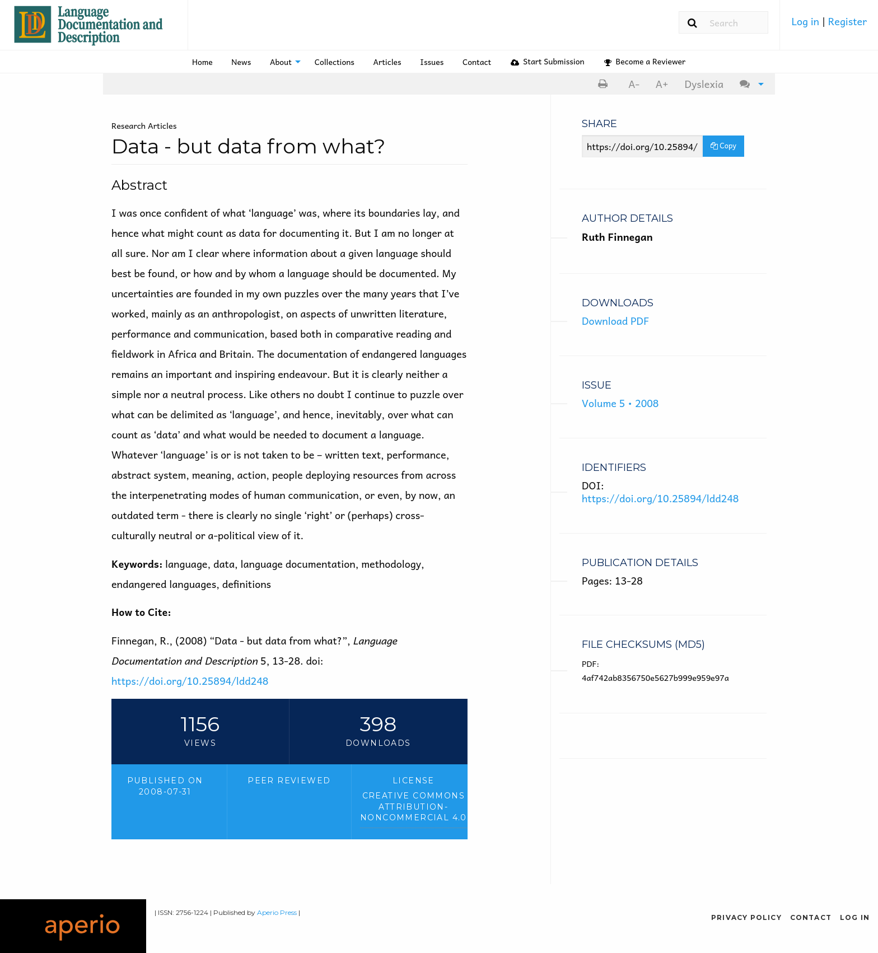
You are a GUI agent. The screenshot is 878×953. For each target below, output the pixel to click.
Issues (431, 61)
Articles (387, 61)
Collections (334, 61)
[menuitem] (829, 25)
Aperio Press (277, 912)
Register (847, 21)
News (241, 61)
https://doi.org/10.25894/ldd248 (189, 680)
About (281, 61)
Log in (806, 21)
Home (202, 61)
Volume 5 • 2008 (620, 403)
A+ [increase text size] (662, 84)
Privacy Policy (746, 917)
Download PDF (615, 320)
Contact (477, 61)
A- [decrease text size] (633, 84)
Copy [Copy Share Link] (723, 145)
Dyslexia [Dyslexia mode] (703, 84)
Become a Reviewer (644, 61)
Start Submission (548, 61)
